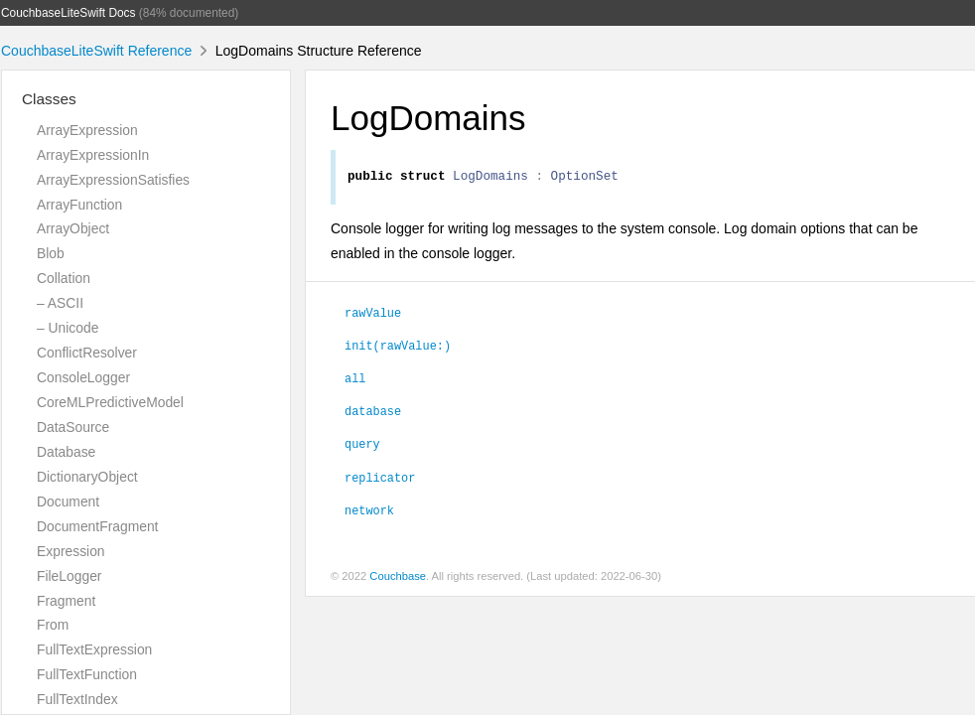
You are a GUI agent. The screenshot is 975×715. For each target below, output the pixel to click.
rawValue (373, 315)
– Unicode (67, 328)
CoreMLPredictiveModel (110, 402)
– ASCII (60, 303)
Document (68, 501)
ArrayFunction (79, 205)
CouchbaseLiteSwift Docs (68, 13)
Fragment (66, 601)
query (362, 446)
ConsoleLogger (83, 377)
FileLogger (69, 576)
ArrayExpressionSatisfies (113, 180)
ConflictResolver (87, 352)
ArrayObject (73, 228)
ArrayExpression (87, 130)
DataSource (73, 427)
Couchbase (397, 579)
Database (66, 452)
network (369, 512)
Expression (71, 551)
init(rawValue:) (398, 348)
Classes (49, 98)
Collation (63, 278)
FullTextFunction (87, 674)
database (373, 413)
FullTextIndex (77, 699)
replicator (380, 480)
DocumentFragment (97, 526)
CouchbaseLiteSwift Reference (96, 51)
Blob (51, 253)
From (53, 625)
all (355, 380)
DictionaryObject (87, 477)
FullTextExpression (94, 649)
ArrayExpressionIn (93, 155)
